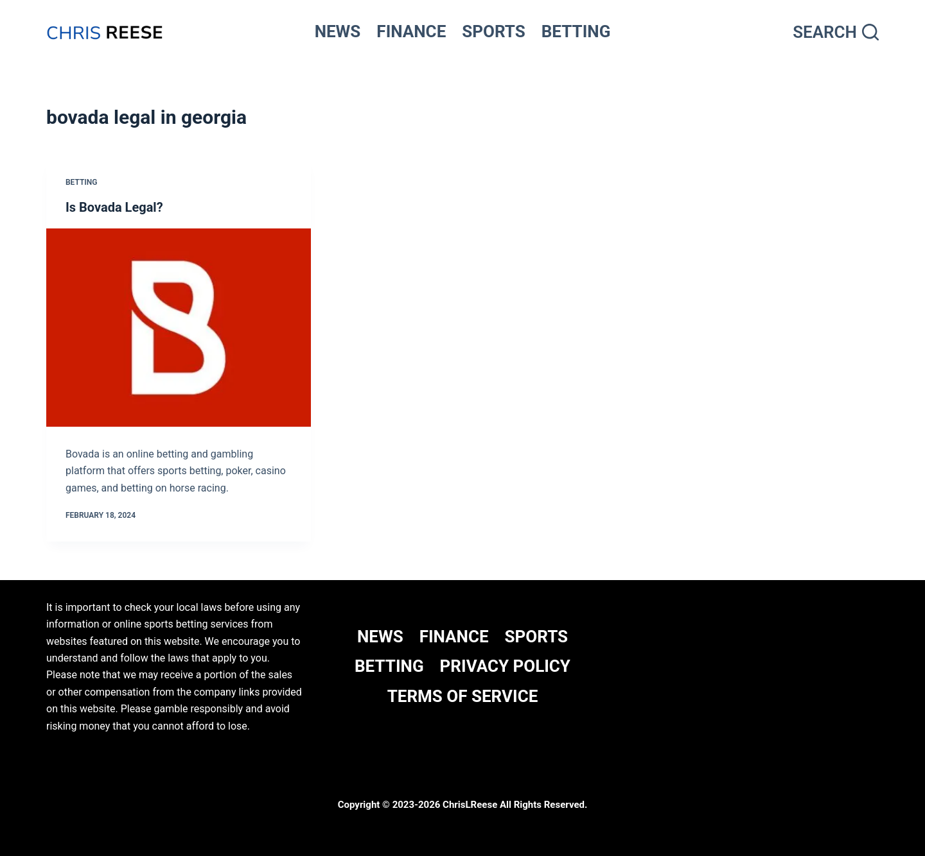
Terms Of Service (462, 696)
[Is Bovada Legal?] (178, 327)
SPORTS (493, 31)
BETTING (576, 31)
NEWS (338, 31)
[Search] (836, 32)
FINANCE (411, 31)
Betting (81, 182)
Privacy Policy (505, 666)
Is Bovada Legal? (114, 207)
